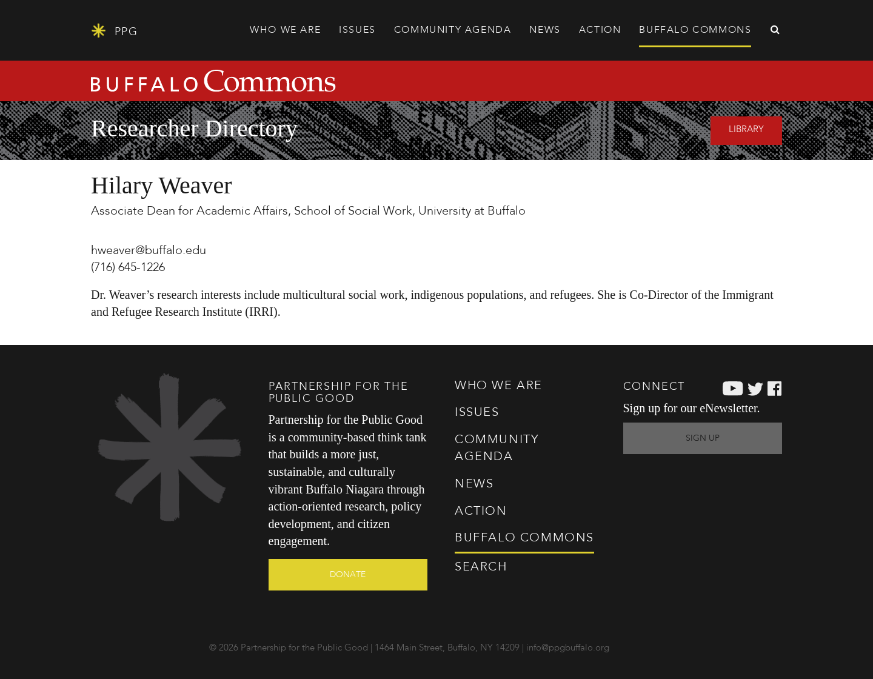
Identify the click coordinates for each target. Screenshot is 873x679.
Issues (477, 413)
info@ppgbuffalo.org (567, 648)
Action (481, 512)
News (544, 30)
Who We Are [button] (285, 30)
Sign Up (703, 438)
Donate (348, 574)
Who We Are (499, 386)
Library (746, 130)
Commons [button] (695, 30)
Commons (524, 538)
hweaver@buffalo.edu (148, 251)
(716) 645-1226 (128, 268)
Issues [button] (357, 30)
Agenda (453, 30)
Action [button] (600, 30)
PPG (114, 30)
